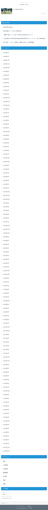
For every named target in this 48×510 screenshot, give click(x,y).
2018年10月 (6, 300)
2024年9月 (6, 109)
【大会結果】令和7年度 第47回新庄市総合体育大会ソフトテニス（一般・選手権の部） (24, 38)
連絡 (4, 483)
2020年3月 (6, 259)
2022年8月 (6, 169)
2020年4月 (6, 255)
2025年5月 (6, 82)
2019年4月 (6, 293)
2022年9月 (6, 165)
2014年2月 (6, 443)
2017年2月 (6, 349)
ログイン (5, 492)
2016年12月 (6, 357)
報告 (4, 461)
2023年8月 (6, 139)
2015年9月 (6, 394)
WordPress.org (7, 498)
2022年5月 (6, 180)
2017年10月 (6, 330)
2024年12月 (6, 97)
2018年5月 (6, 312)
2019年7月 (6, 282)
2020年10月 (6, 233)
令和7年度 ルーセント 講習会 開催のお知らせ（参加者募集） (19, 42)
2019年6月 (6, 285)
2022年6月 (6, 176)
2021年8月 (6, 206)
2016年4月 (6, 379)
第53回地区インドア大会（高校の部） (12, 31)
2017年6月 (6, 338)
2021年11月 (6, 195)
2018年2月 (6, 319)
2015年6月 (6, 406)
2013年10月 (6, 451)
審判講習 (5, 472)
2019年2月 (6, 297)
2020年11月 (6, 229)
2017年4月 (6, 345)
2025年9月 (6, 71)
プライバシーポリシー (21, 506)
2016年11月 (6, 360)
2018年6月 (6, 308)
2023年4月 (6, 150)
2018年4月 (6, 315)
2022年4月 (6, 184)
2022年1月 (6, 188)
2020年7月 (6, 244)
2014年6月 (6, 432)
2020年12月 (6, 225)
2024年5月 (6, 120)
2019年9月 (6, 278)
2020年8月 (6, 240)
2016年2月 (6, 383)
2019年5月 (6, 289)
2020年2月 (6, 263)
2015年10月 (6, 391)
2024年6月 (6, 116)
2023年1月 (6, 154)
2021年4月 (6, 218)
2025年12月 (6, 60)
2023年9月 (6, 135)
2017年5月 (6, 342)
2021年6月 (6, 210)
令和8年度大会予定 (8, 27)
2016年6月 (6, 372)
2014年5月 (6, 436)
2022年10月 (6, 161)
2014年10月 (6, 421)
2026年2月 (6, 56)
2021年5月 (6, 214)
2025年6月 (6, 79)
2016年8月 (6, 368)
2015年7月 (6, 402)
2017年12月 (6, 327)
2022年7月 (6, 173)
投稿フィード (6, 494)
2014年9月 (6, 424)
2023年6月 (6, 143)
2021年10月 (6, 199)
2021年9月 (6, 203)
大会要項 (5, 468)
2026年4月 (6, 52)
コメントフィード (7, 496)
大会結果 (5, 465)
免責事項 (29, 506)
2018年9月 (6, 304)
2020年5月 (6, 251)
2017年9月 (6, 334)
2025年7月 (6, 75)
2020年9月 (6, 236)
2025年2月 (6, 90)
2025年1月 (6, 94)
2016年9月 (6, 364)
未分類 (5, 476)
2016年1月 (6, 387)
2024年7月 (6, 112)
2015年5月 (6, 409)
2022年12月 (6, 158)
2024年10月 (6, 105)
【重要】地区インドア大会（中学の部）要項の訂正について (18, 34)
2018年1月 (6, 323)
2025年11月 (6, 64)
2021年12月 (6, 191)
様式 (4, 480)
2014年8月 (6, 428)
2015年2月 (6, 417)
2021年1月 (6, 221)
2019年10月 (6, 274)
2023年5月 (6, 146)
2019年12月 (6, 270)
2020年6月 (6, 248)
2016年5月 (6, 375)
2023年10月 (6, 131)
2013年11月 (6, 447)
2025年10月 (6, 67)
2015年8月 (6, 398)
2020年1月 (6, 266)
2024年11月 (6, 101)
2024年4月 (6, 124)
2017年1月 (6, 353)
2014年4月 (6, 439)
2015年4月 (6, 413)
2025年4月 (6, 86)
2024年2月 (6, 127)
